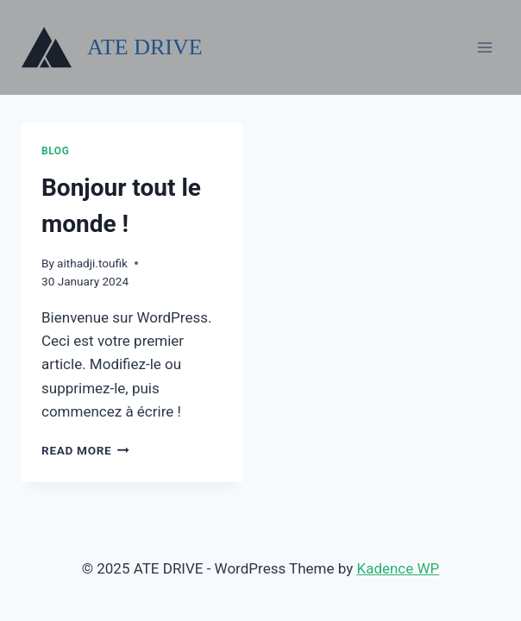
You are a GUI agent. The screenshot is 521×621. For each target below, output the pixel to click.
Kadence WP (397, 568)
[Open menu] (484, 47)
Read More (85, 450)
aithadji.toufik (92, 263)
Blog (55, 151)
